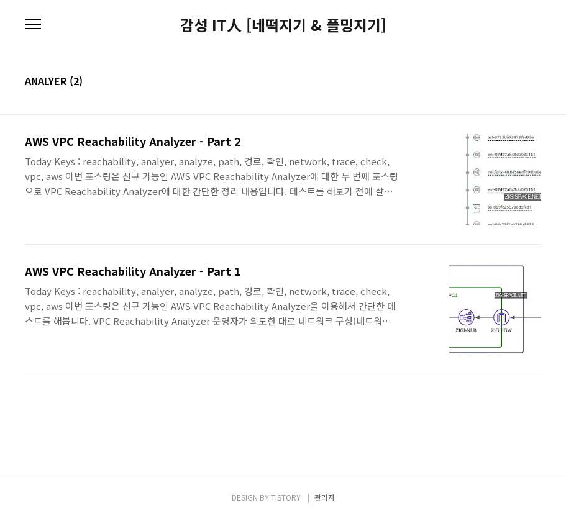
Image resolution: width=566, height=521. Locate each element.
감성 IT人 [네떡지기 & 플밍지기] (283, 24)
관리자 (324, 497)
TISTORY (286, 497)
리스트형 (533, 82)
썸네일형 (516, 82)
